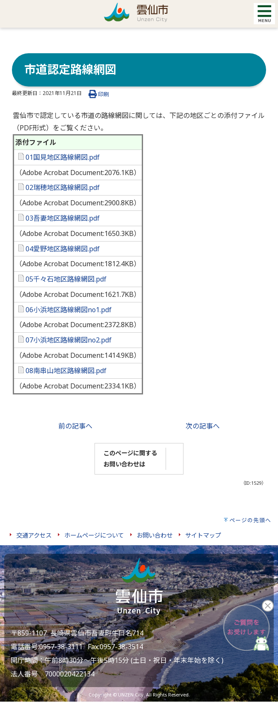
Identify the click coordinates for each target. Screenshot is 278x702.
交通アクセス (34, 535)
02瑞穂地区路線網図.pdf (59, 187)
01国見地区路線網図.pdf (59, 157)
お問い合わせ (154, 535)
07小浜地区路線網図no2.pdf (65, 340)
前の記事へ (75, 426)
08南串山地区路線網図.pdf (62, 370)
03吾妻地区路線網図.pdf (59, 218)
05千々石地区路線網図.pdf (62, 279)
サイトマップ (203, 535)
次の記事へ (203, 426)
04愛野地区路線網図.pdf (59, 248)
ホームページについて (94, 535)
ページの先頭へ (250, 520)
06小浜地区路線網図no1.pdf (65, 309)
